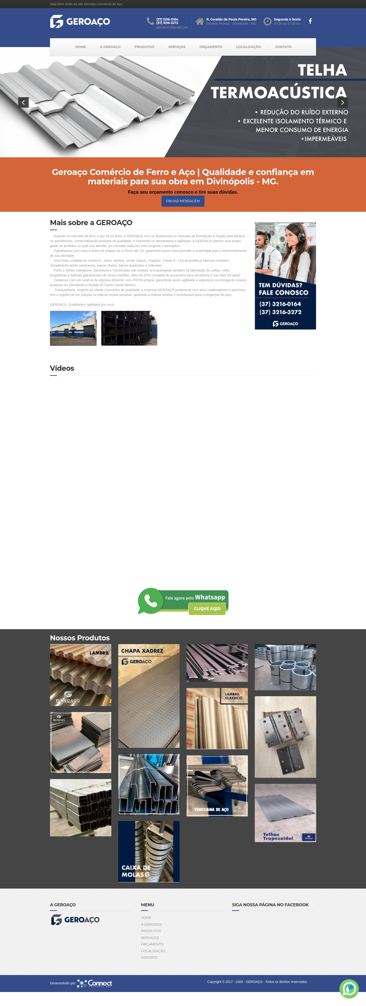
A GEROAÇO (110, 47)
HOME (80, 47)
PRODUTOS (144, 47)
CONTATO (283, 47)
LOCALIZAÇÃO (248, 47)
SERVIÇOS (177, 47)
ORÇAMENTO (211, 47)
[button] (23, 102)
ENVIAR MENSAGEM (183, 201)
